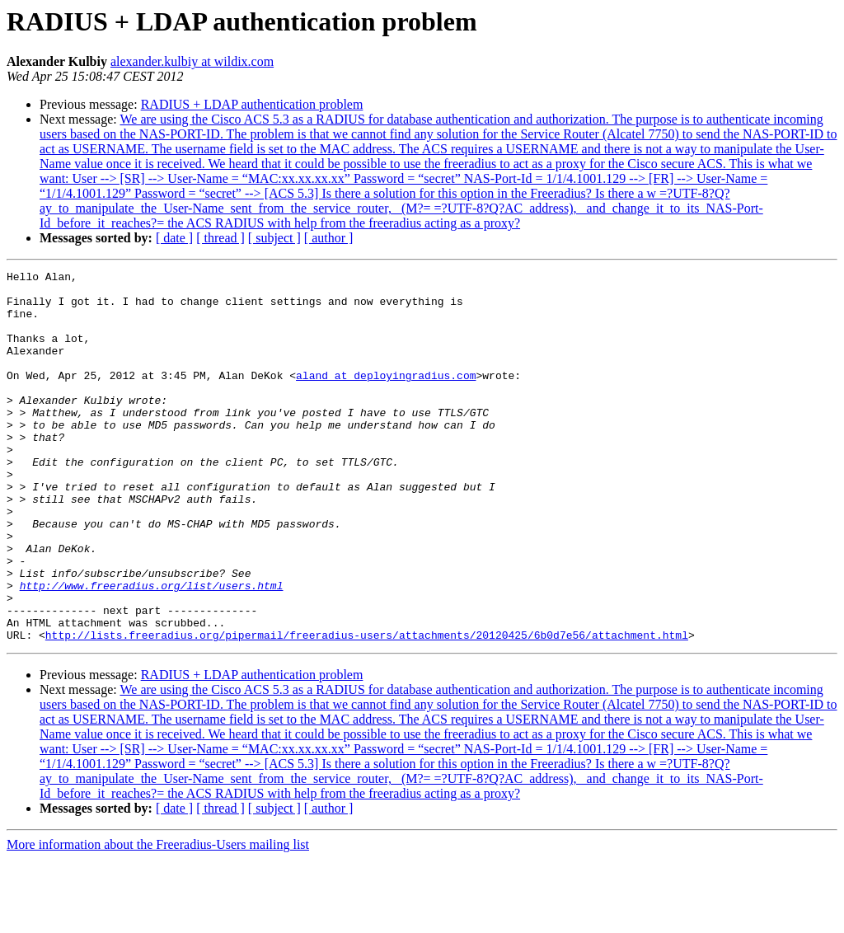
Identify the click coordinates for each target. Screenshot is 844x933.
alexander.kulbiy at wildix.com (192, 61)
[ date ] (174, 238)
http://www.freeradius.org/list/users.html (152, 649)
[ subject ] (274, 238)
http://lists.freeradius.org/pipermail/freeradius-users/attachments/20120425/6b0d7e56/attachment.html (366, 708)
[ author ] (329, 238)
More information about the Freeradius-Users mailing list (158, 919)
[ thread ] (220, 238)
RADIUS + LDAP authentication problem (252, 104)
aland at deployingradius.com (386, 397)
